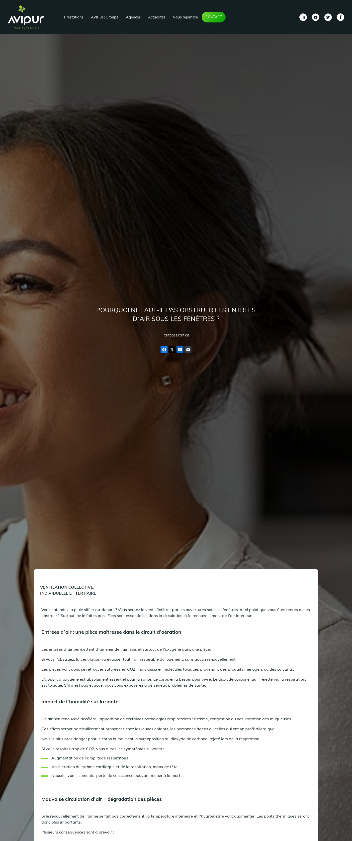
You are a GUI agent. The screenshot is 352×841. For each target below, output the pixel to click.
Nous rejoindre (185, 17)
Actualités (156, 17)
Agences (133, 17)
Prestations (74, 17)
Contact (213, 17)
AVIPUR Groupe (104, 17)
